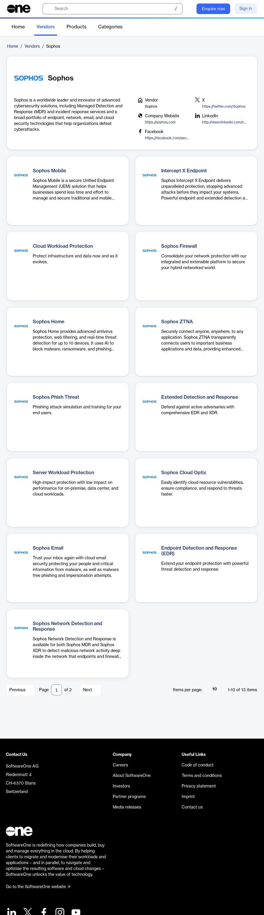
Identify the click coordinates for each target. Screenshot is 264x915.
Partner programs (129, 797)
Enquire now (213, 9)
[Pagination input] (56, 689)
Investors (121, 786)
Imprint (188, 797)
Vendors (46, 27)
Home (18, 27)
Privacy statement (199, 786)
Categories (110, 27)
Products (76, 27)
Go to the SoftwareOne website (38, 887)
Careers (120, 765)
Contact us (192, 807)
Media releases (127, 807)
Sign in (245, 9)
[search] (113, 8)
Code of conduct (197, 765)
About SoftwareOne (132, 776)
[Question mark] (188, 9)
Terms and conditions (202, 776)
